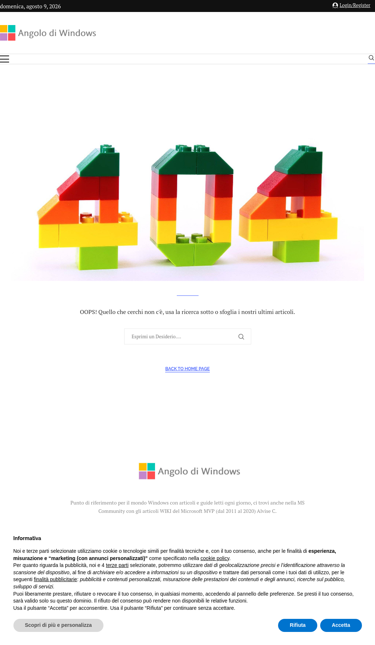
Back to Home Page (187, 368)
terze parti (117, 565)
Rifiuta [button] (298, 625)
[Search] (371, 59)
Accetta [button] (341, 625)
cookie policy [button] (214, 558)
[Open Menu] (4, 59)
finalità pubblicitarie (55, 579)
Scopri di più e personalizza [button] (58, 625)
